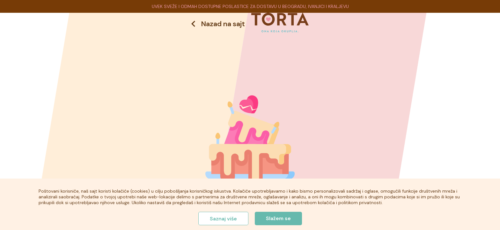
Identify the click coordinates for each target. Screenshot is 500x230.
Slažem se (278, 218)
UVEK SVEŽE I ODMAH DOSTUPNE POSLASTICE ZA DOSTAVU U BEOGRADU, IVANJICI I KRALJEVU (250, 6)
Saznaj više (223, 218)
